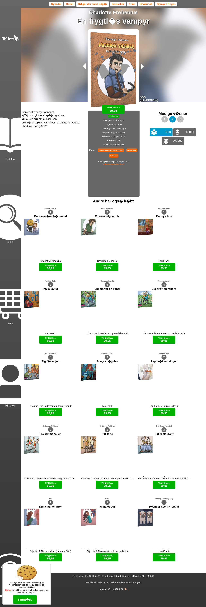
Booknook (146, 4)
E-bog (190, 131)
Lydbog (178, 140)
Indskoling (131, 150)
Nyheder (56, 4)
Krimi (132, 4)
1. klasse (113, 156)
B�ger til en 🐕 (119, 531)
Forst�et (25, 599)
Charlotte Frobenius (113, 12)
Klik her (8, 590)
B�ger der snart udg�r (92, 4)
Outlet (69, 4)
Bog (168, 131)
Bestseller (118, 4)
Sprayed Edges (166, 4)
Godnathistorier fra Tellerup (111, 150)
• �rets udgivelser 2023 (113, 164)
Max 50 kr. (104, 531)
